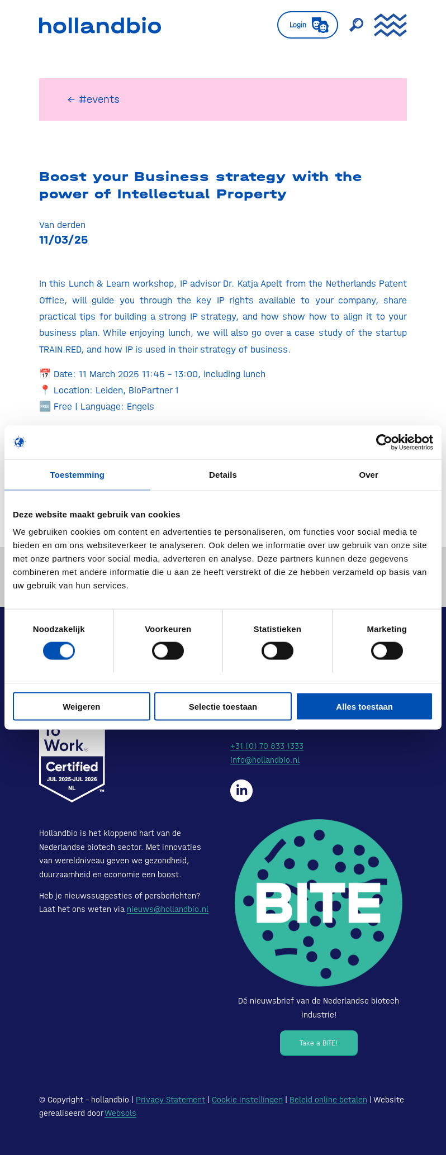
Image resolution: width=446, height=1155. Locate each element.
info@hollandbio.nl (265, 760)
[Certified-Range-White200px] (72, 746)
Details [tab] (223, 474)
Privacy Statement (170, 1100)
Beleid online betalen (328, 1100)
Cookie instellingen (247, 1100)
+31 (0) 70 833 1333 (266, 746)
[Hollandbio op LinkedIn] (241, 790)
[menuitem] (302, 25)
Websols (120, 1113)
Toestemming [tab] (77, 474)
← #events (93, 99)
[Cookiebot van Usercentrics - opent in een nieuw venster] (384, 442)
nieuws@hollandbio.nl (167, 909)
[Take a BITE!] (319, 1043)
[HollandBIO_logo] (100, 25)
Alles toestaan (364, 706)
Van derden (62, 224)
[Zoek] (350, 25)
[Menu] (385, 25)
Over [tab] (368, 474)
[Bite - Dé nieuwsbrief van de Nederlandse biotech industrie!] (318, 903)
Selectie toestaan (223, 706)
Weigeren (81, 706)
